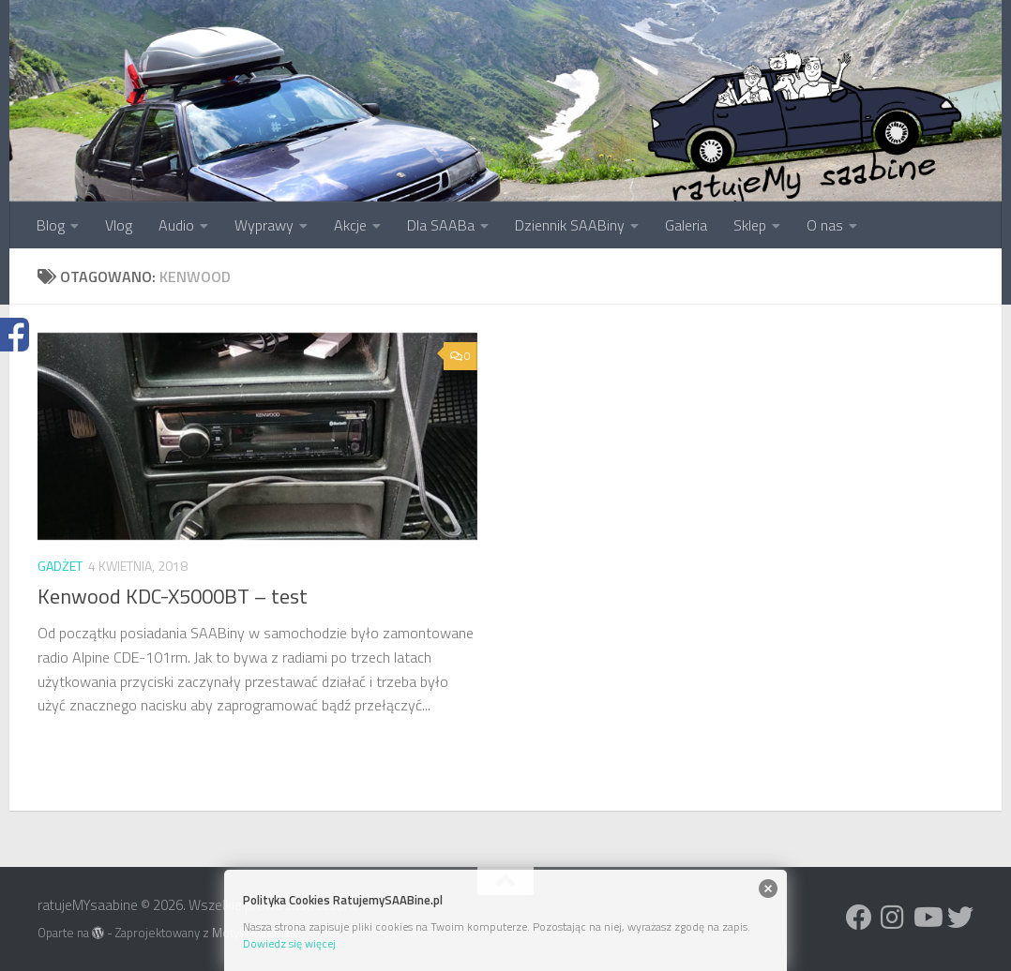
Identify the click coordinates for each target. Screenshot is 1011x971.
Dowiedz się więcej (289, 943)
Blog (51, 225)
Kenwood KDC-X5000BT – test (173, 596)
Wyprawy (264, 225)
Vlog (118, 225)
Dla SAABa (441, 225)
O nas (825, 225)
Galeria (686, 225)
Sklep (749, 225)
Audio (176, 225)
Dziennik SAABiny (570, 225)
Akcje (350, 225)
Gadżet (60, 565)
